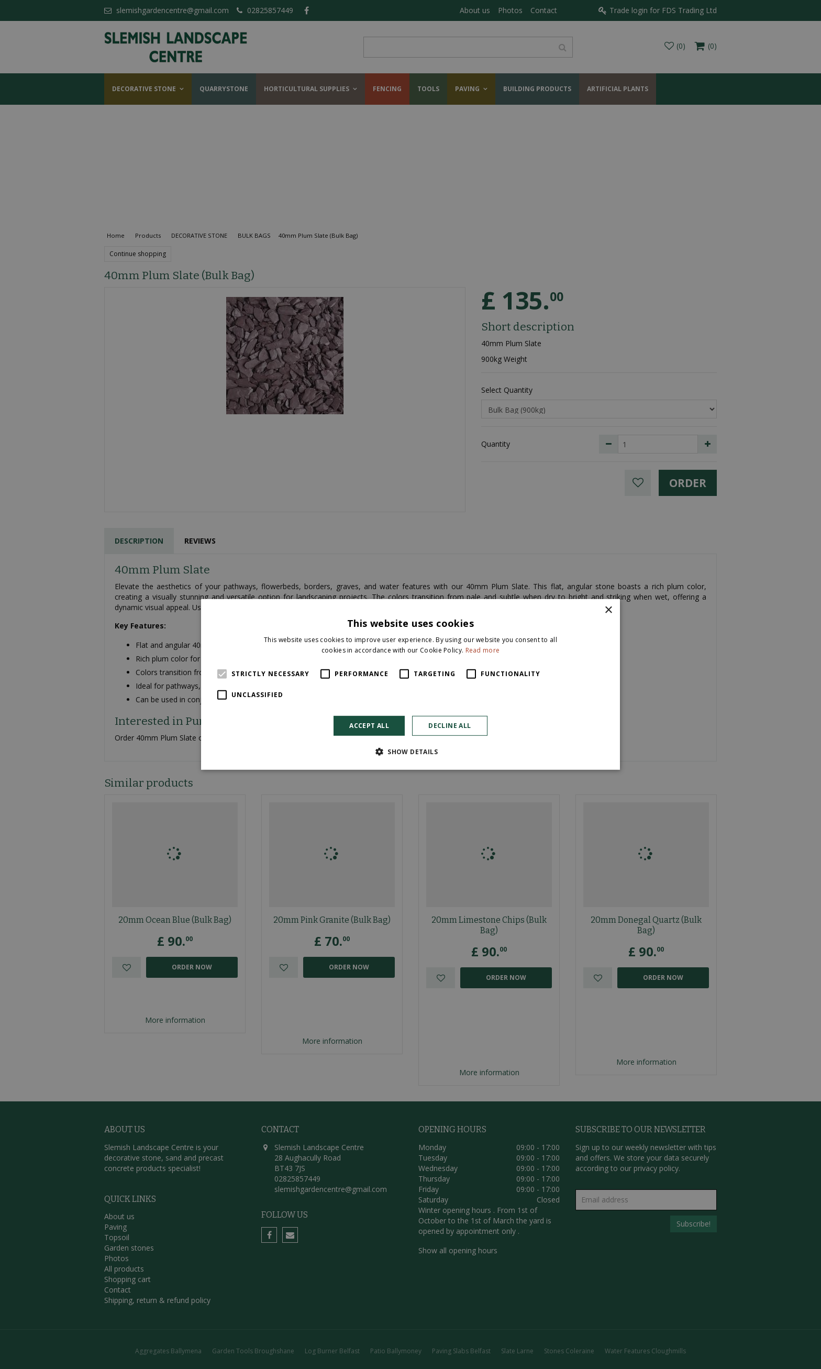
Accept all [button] (369, 725)
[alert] (410, 684)
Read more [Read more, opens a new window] (482, 650)
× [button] (608, 610)
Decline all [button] (449, 725)
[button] (410, 751)
